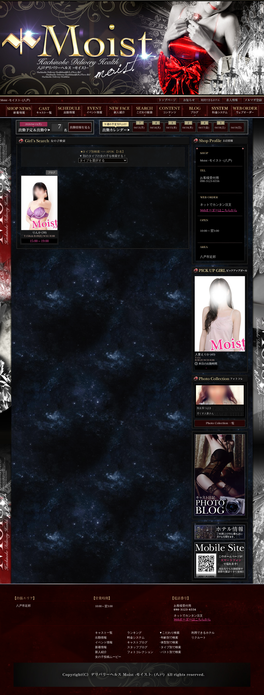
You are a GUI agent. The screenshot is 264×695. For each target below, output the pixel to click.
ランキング (134, 632)
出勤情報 (101, 637)
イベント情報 (103, 642)
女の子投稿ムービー (108, 657)
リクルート (198, 637)
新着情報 (101, 647)
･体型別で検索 (168, 642)
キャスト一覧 (103, 632)
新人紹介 (101, 652)
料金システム (136, 637)
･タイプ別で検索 (170, 647)
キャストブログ (137, 642)
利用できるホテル (203, 632)
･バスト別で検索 (170, 652)
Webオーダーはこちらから (218, 210)
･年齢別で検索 (168, 637)
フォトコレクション (140, 652)
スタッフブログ (137, 647)
